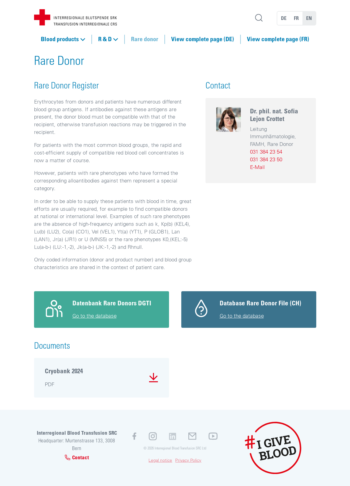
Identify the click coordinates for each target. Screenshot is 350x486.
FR (296, 18)
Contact (76, 457)
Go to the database (94, 315)
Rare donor (144, 39)
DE (284, 18)
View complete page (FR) (278, 39)
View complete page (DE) (202, 39)
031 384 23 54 (266, 151)
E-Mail (257, 167)
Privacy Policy (188, 460)
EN (309, 18)
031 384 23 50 (266, 159)
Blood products (60, 39)
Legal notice (160, 460)
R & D (105, 39)
